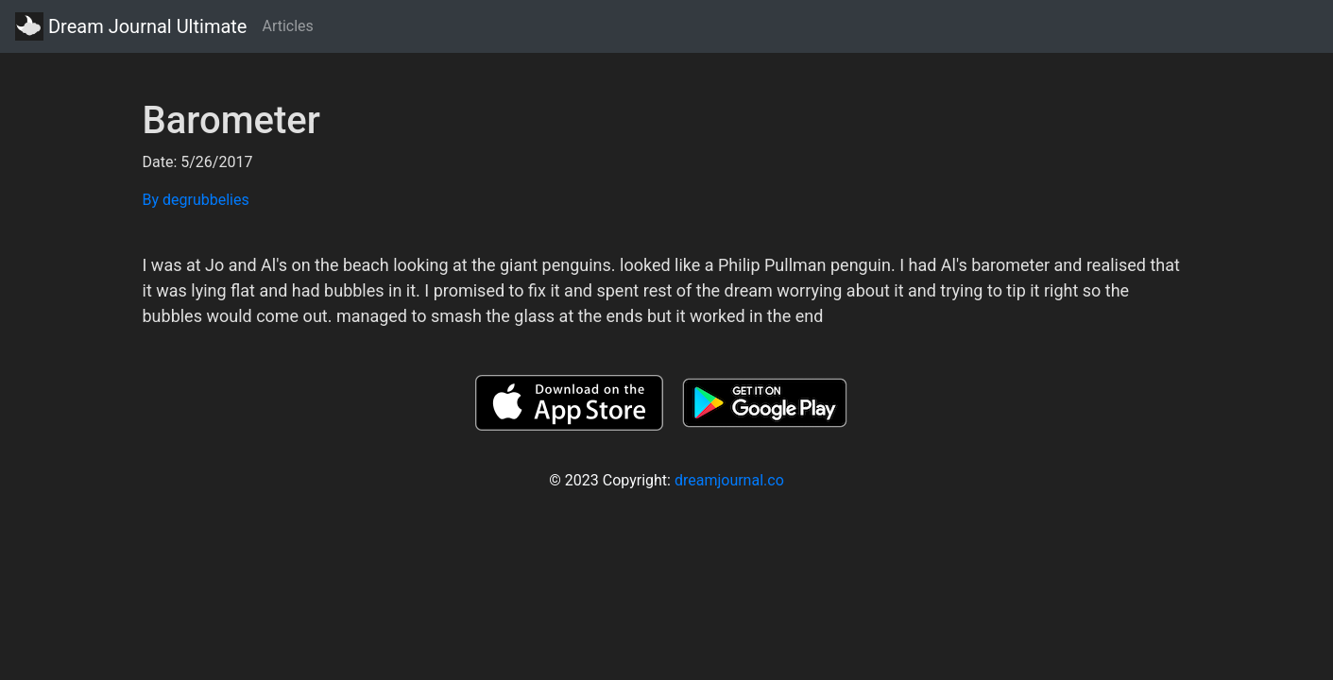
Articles (287, 26)
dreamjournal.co (729, 480)
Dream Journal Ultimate (131, 26)
